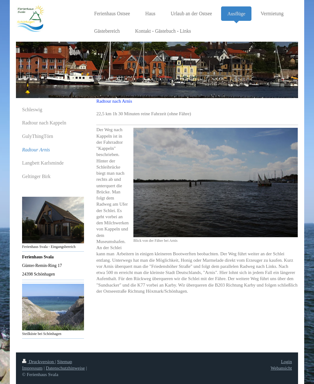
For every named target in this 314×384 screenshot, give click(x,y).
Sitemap (64, 361)
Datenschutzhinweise (65, 368)
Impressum (32, 368)
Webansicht (281, 368)
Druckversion (38, 361)
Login (286, 361)
